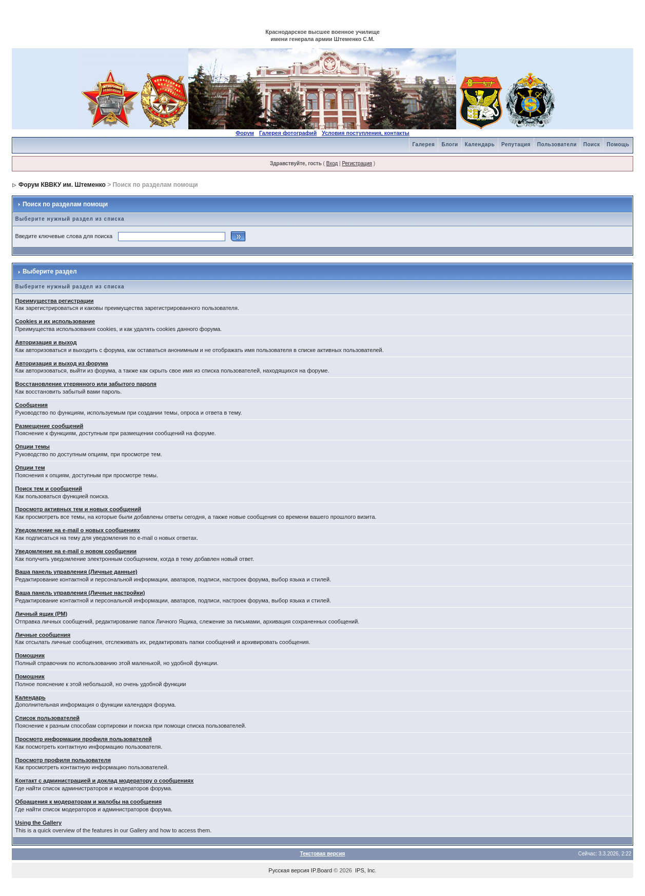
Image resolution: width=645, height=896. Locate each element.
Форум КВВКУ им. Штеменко (62, 184)
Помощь (618, 144)
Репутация (516, 144)
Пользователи (557, 144)
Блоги (449, 144)
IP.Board (321, 870)
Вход (332, 163)
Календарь (480, 144)
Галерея (424, 144)
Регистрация (357, 163)
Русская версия (288, 870)
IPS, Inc (365, 870)
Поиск (591, 144)
